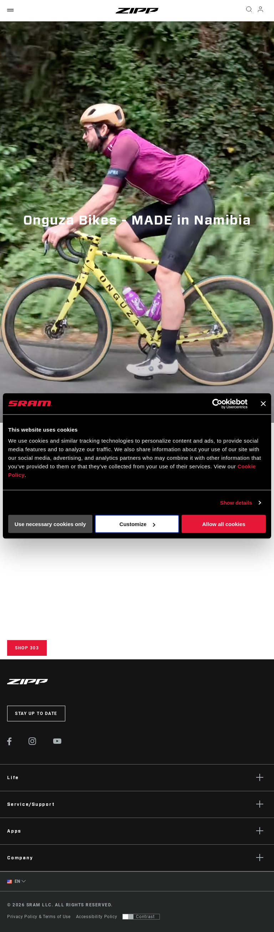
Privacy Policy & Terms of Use (39, 916)
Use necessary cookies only (50, 524)
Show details (235, 503)
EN (13, 881)
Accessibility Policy (96, 916)
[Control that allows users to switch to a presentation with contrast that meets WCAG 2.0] (141, 917)
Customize (137, 524)
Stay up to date (36, 713)
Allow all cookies (223, 524)
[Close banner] (263, 403)
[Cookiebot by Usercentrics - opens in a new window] (216, 403)
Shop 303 (27, 647)
